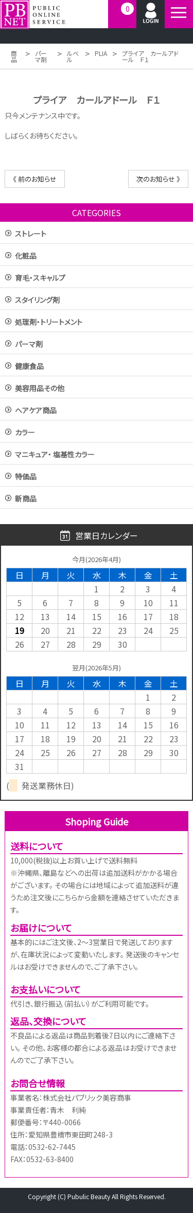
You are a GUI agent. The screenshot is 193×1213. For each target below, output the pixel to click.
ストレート (30, 234)
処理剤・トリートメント (48, 322)
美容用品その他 (39, 388)
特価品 (26, 477)
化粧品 (26, 256)
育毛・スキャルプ (40, 278)
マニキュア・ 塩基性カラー (55, 455)
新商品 (26, 499)
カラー (25, 433)
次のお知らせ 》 (158, 179)
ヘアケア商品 (36, 411)
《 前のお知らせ (35, 179)
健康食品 (29, 366)
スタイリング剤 (37, 300)
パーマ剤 (29, 344)
